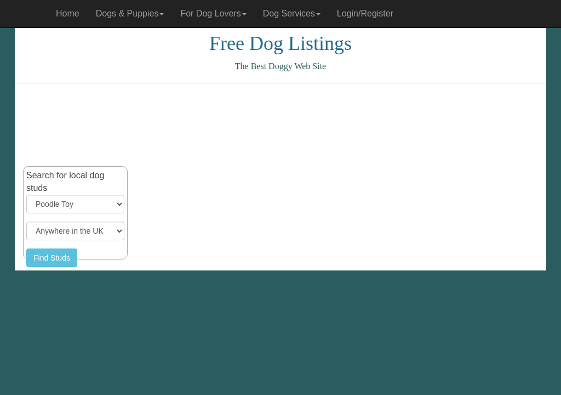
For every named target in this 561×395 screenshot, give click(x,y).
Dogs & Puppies (130, 13)
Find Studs (51, 257)
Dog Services (291, 13)
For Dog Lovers (213, 13)
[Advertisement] (280, 125)
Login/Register (365, 13)
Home (67, 13)
